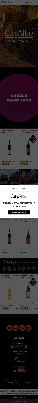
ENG (23, 189)
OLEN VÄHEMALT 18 (19, 212)
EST (15, 189)
